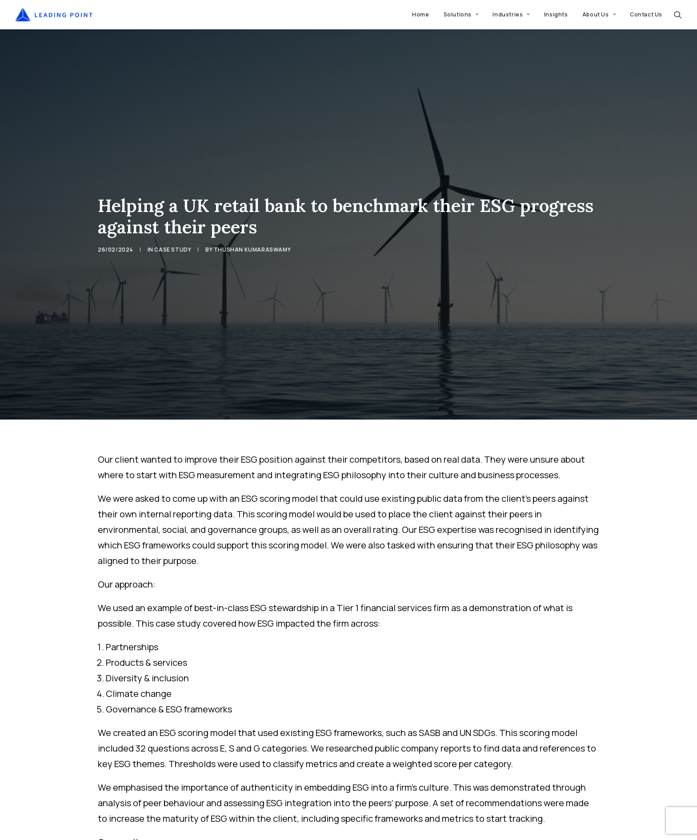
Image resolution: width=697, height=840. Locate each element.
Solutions (461, 14)
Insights (556, 14)
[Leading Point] (53, 14)
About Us (599, 14)
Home (420, 14)
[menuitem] (420, 14)
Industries (511, 14)
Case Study (172, 222)
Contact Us (646, 14)
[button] (678, 14)
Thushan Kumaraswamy (252, 222)
